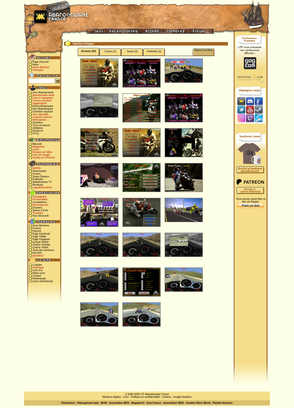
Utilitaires (38, 128)
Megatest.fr (138, 403)
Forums (37, 228)
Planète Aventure (223, 403)
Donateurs (38, 255)
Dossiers (37, 207)
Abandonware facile (43, 95)
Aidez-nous (39, 273)
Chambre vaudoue (43, 111)
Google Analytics (182, 397)
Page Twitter (39, 236)
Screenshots (39, 171)
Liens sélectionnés (43, 281)
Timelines (38, 213)
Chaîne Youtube (41, 244)
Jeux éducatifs (40, 114)
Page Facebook (41, 233)
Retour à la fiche (203, 50)
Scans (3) (132, 51)
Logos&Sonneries (42, 187)
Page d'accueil (41, 61)
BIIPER (37, 168)
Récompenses (40, 205)
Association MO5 (119, 403)
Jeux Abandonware (43, 92)
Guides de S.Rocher (44, 157)
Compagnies (39, 196)
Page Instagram (41, 239)
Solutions (38, 122)
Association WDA (173, 403)
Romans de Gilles (42, 152)
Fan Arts (37, 253)
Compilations (40, 202)
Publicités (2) (154, 51)
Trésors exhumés (42, 100)
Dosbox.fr (38, 130)
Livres (36, 149)
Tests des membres (43, 250)
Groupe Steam (41, 242)
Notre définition (41, 67)
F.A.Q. (36, 133)
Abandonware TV (42, 182)
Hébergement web (87, 403)
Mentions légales (111, 397)
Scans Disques (41, 176)
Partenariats (39, 278)
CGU (126, 397)
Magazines (38, 146)
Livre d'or (38, 270)
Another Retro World (198, 403)
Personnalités (40, 199)
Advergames (39, 119)
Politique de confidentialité (145, 397)
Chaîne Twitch (40, 247)
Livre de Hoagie (41, 154)
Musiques (38, 184)
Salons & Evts (40, 210)
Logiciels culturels (42, 117)
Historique (38, 267)
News (36, 64)
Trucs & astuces (41, 125)
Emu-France (154, 403)
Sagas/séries (40, 103)
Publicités (38, 179)
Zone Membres (41, 225)
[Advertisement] (250, 288)
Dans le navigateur (43, 98)
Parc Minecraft (40, 215)
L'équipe (37, 264)
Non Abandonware (43, 108)
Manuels (37, 144)
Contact (37, 275)
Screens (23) (88, 51)
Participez (38, 70)
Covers (36, 173)
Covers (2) (110, 51)
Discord (37, 231)
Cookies (166, 397)
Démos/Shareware (43, 106)
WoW (104, 403)
